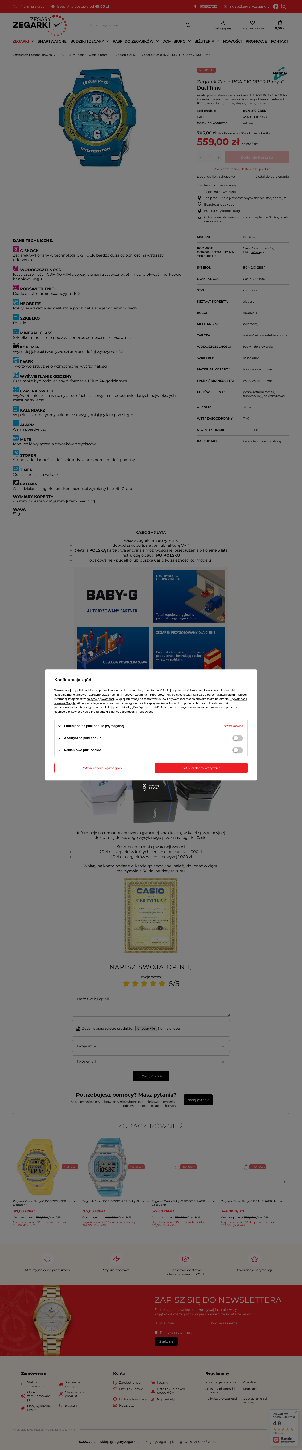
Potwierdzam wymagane (102, 768)
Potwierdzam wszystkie (201, 768)
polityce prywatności (100, 699)
